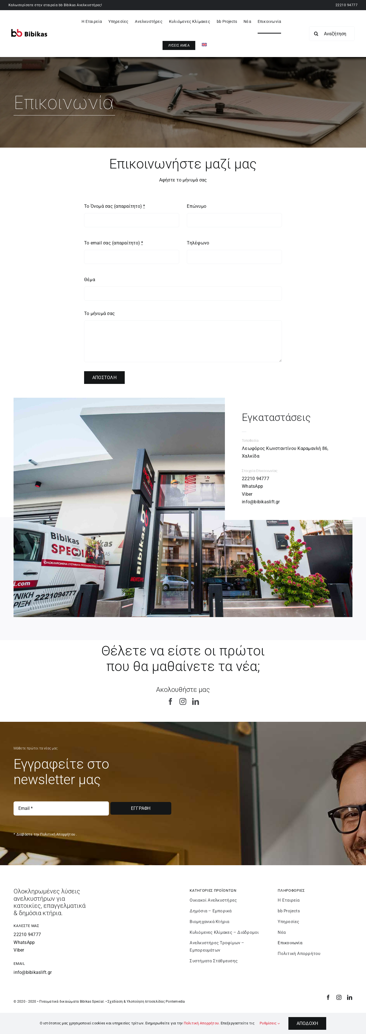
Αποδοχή (307, 1023)
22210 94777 (347, 5)
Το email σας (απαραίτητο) (113, 243)
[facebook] (170, 701)
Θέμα (89, 279)
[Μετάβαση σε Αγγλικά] (204, 45)
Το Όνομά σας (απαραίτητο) (114, 206)
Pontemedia (175, 1002)
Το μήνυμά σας (99, 313)
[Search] (316, 33)
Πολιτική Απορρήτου (57, 834)
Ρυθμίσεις (270, 1023)
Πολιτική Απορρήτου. (202, 1023)
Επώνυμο (196, 206)
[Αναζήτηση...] (332, 33)
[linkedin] (195, 701)
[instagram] (182, 701)
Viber (247, 494)
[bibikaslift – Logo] (29, 31)
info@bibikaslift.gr (261, 501)
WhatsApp (252, 486)
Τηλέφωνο (198, 243)
